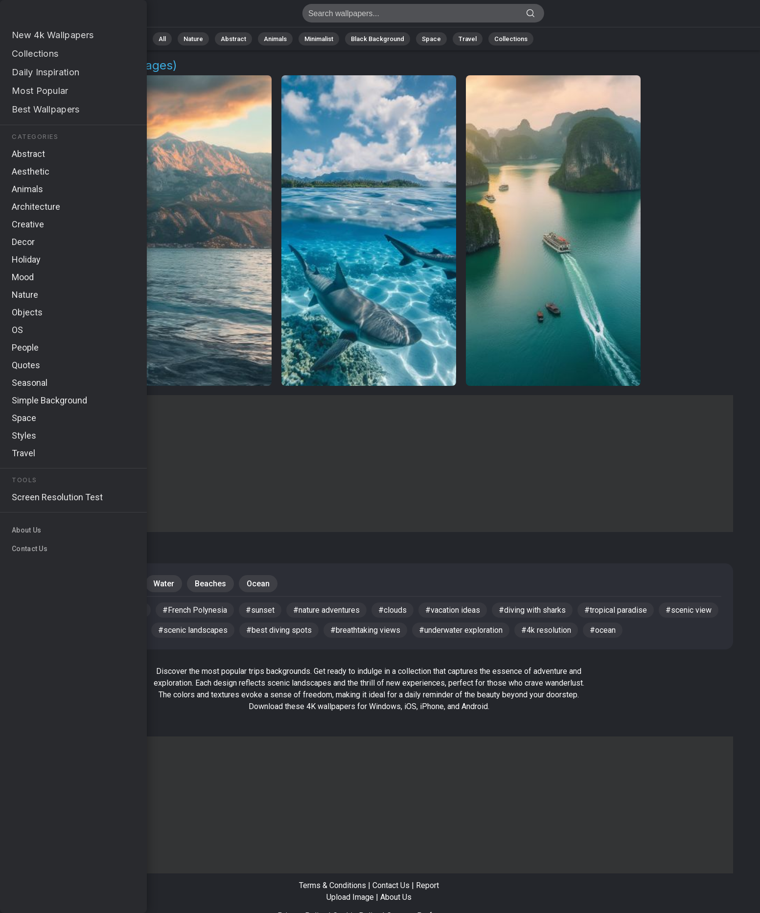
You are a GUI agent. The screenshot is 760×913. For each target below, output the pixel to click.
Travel (468, 39)
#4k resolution (546, 630)
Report (427, 885)
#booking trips (48, 610)
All (162, 39)
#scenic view (689, 610)
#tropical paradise (615, 610)
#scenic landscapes (193, 630)
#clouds (392, 610)
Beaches (210, 583)
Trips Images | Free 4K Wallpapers (58, 16)
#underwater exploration (461, 630)
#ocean (603, 630)
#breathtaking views (365, 630)
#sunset (260, 610)
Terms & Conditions (332, 885)
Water (163, 583)
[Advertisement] (368, 463)
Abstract (233, 39)
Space (431, 39)
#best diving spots (279, 630)
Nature (193, 39)
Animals (275, 39)
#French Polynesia (194, 610)
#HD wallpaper (118, 610)
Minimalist (318, 39)
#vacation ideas (452, 610)
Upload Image (350, 897)
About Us (396, 897)
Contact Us (391, 885)
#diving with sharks (532, 610)
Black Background (377, 39)
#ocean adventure (54, 630)
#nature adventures (326, 610)
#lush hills (121, 630)
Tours (122, 583)
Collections (511, 39)
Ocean (258, 583)
